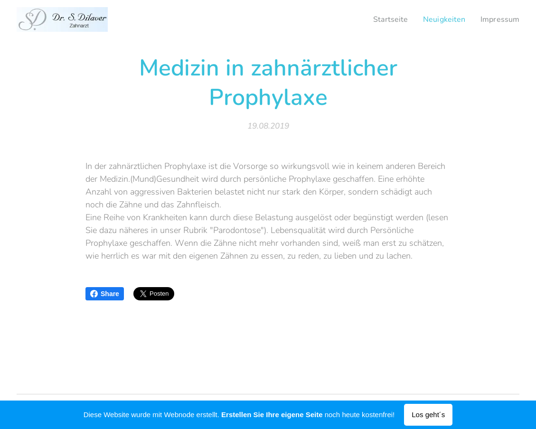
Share (104, 294)
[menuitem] (385, 19)
